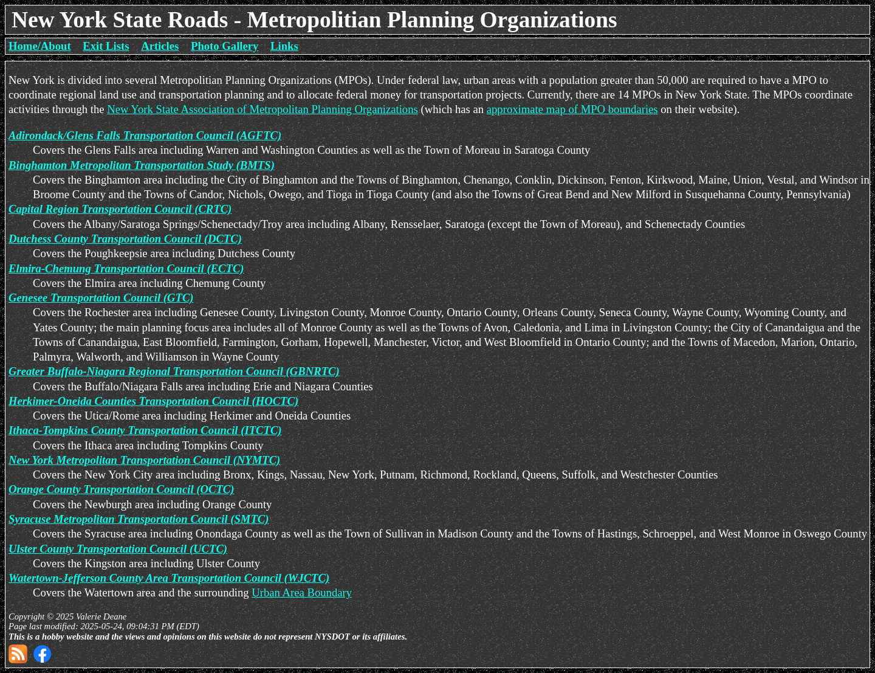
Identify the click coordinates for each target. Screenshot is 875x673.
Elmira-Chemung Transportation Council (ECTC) (126, 268)
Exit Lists (106, 46)
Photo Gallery (224, 46)
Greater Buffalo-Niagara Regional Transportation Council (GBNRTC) (174, 371)
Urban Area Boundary (302, 592)
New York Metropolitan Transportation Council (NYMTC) (144, 460)
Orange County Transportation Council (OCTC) (121, 489)
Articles (160, 46)
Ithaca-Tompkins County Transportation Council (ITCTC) (145, 430)
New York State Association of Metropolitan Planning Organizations (262, 109)
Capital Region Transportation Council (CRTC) (120, 208)
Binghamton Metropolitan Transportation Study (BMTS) (142, 165)
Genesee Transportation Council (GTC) (101, 297)
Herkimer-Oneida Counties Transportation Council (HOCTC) (153, 401)
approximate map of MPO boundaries (572, 109)
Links (284, 46)
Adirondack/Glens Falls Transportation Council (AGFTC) (145, 135)
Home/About (40, 46)
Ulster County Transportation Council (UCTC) (118, 548)
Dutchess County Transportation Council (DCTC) (125, 238)
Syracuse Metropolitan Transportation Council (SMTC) (139, 519)
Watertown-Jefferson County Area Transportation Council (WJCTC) (169, 577)
